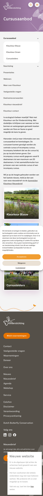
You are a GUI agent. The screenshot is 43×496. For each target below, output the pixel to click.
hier (32, 486)
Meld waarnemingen (16, 336)
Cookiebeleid (20, 268)
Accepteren (21, 257)
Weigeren (21, 263)
